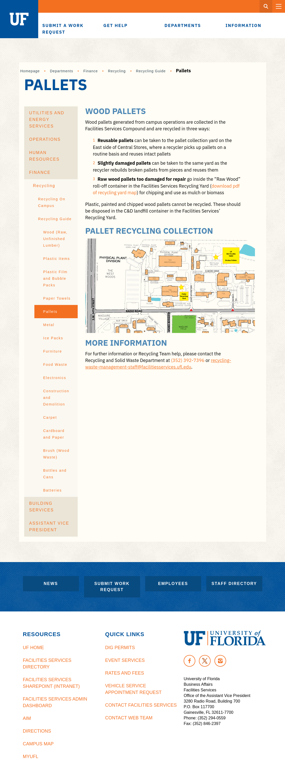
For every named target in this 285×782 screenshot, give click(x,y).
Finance (90, 71)
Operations (45, 139)
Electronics (54, 378)
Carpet (50, 417)
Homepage (30, 71)
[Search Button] (266, 6)
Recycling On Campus (51, 202)
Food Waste (55, 364)
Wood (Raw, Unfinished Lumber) (55, 238)
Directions (37, 731)
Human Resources (44, 155)
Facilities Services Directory (47, 663)
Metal (49, 325)
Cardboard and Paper (54, 434)
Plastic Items (56, 259)
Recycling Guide (151, 71)
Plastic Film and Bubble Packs (55, 278)
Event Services (125, 660)
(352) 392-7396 (188, 360)
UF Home (33, 647)
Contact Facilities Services (141, 705)
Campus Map (38, 743)
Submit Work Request (111, 586)
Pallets (50, 312)
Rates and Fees (124, 673)
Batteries (52, 490)
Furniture (52, 351)
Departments (61, 71)
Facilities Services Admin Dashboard (55, 702)
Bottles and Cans (55, 473)
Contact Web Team (129, 717)
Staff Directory (234, 583)
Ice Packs (53, 338)
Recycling (117, 71)
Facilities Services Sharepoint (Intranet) (51, 683)
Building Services (41, 506)
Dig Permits (120, 647)
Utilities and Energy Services (46, 119)
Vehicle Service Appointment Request (133, 689)
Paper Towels (57, 298)
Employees (173, 583)
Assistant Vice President (49, 526)
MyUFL (30, 756)
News (51, 583)
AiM (27, 718)
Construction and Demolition (56, 397)
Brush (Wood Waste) (56, 454)
